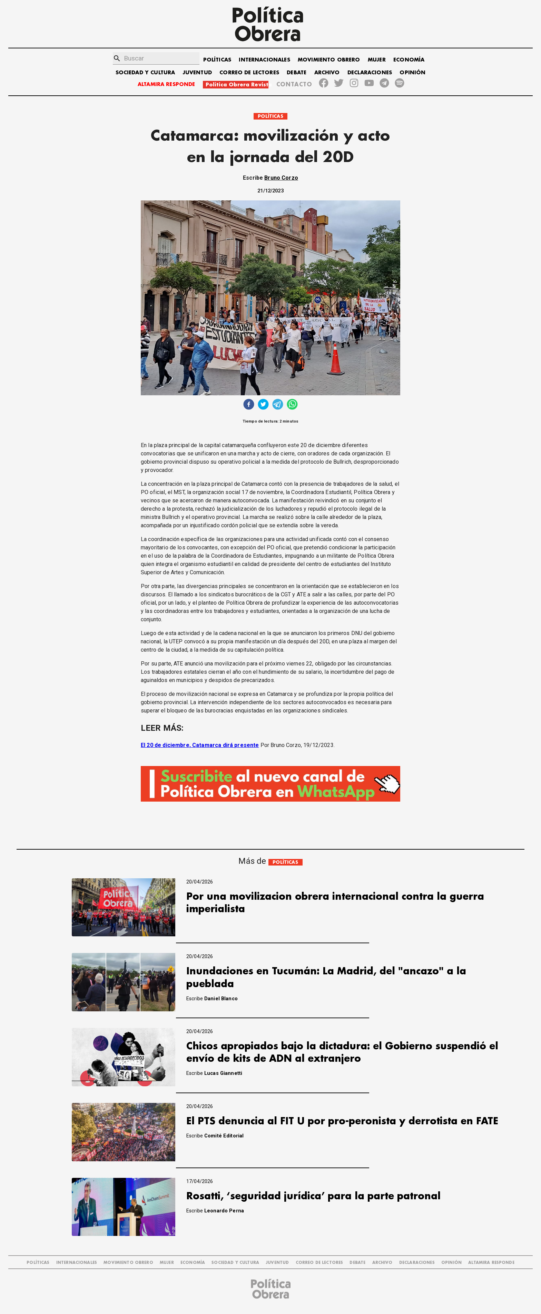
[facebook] (248, 405)
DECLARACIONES (369, 72)
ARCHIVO (327, 72)
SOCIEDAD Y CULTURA (145, 72)
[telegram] (277, 405)
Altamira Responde (491, 1263)
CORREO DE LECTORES (249, 72)
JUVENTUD (197, 72)
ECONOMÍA (408, 60)
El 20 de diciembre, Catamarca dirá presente (200, 745)
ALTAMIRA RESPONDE (166, 84)
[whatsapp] (292, 405)
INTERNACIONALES (264, 60)
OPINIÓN (412, 72)
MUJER (377, 60)
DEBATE (296, 72)
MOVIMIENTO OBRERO (329, 60)
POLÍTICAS (217, 60)
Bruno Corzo (281, 177)
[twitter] (263, 405)
